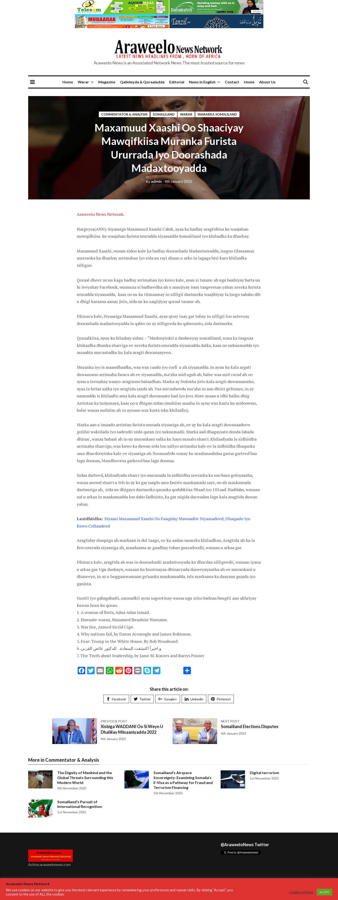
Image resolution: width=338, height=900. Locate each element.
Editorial (176, 82)
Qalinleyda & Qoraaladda (142, 82)
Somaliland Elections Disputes (249, 726)
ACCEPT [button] (324, 892)
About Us (267, 82)
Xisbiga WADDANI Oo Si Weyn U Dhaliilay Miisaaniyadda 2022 (132, 729)
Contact (232, 82)
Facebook (116, 699)
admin (154, 181)
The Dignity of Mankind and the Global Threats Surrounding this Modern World (85, 777)
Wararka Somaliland (217, 114)
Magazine (106, 82)
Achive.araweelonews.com (49, 864)
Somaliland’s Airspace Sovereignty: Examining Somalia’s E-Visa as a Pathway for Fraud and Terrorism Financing (183, 779)
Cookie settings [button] (301, 892)
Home (67, 82)
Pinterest (221, 699)
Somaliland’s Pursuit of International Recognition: (80, 804)
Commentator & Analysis (124, 114)
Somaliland (164, 114)
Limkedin (194, 699)
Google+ (167, 699)
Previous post (114, 721)
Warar (83, 82)
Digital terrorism (264, 772)
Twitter (142, 699)
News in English (202, 82)
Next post (230, 721)
